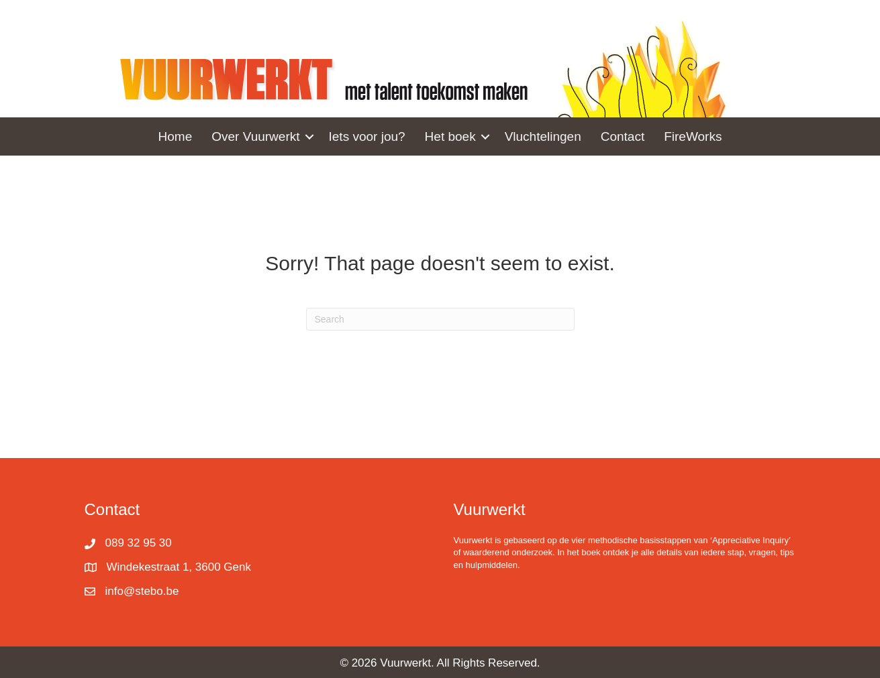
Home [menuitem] (175, 136)
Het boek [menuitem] (450, 136)
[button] (309, 136)
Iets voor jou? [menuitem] (367, 136)
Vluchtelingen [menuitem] (543, 136)
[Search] (440, 319)
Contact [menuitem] (622, 136)
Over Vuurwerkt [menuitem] (255, 136)
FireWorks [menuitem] (693, 136)
